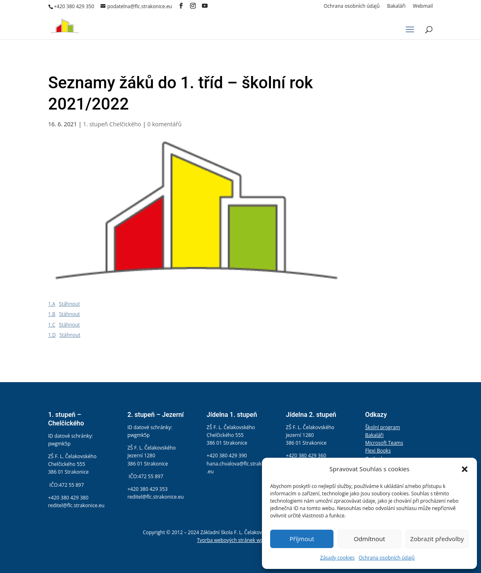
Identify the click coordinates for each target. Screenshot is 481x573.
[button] (465, 469)
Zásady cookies (337, 557)
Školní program (382, 427)
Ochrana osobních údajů (387, 557)
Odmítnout (369, 539)
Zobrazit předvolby (437, 539)
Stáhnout (69, 303)
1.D (52, 334)
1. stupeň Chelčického (112, 124)
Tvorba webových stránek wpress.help (240, 540)
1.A (52, 303)
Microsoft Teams (384, 442)
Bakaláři (396, 6)
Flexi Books (378, 450)
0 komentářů (165, 124)
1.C (52, 324)
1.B (52, 314)
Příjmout (302, 539)
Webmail (423, 6)
